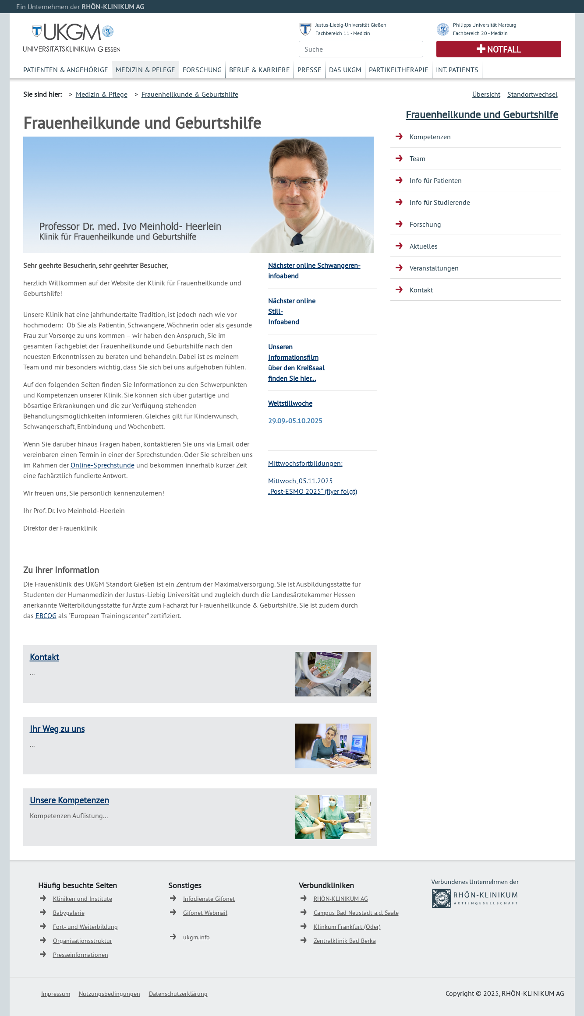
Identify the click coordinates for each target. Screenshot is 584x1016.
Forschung (202, 69)
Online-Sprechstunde (102, 465)
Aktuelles (424, 246)
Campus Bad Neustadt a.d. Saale (356, 913)
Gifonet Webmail (205, 913)
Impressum (55, 994)
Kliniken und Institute (82, 899)
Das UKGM (345, 69)
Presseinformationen (80, 955)
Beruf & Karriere (259, 69)
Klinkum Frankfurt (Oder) (347, 927)
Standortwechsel (532, 94)
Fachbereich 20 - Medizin (480, 33)
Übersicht (486, 94)
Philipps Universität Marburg (484, 24)
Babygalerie (69, 913)
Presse (309, 69)
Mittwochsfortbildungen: (305, 463)
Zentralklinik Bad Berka (345, 941)
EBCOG (46, 615)
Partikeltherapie (398, 69)
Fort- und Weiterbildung (85, 927)
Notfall (504, 49)
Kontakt (44, 656)
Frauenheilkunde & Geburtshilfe (190, 94)
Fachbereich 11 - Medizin (342, 33)
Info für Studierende (440, 202)
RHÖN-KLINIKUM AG (341, 899)
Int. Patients (457, 69)
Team (417, 158)
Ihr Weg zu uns (57, 728)
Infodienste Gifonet (209, 899)
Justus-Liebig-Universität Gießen (350, 24)
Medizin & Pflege (145, 69)
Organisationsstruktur (82, 941)
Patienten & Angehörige (65, 69)
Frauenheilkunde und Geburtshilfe (482, 114)
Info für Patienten (436, 180)
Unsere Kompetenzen (69, 800)
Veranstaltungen (434, 268)
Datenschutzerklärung (178, 994)
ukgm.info (196, 937)
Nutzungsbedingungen (109, 994)
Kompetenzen (430, 136)
